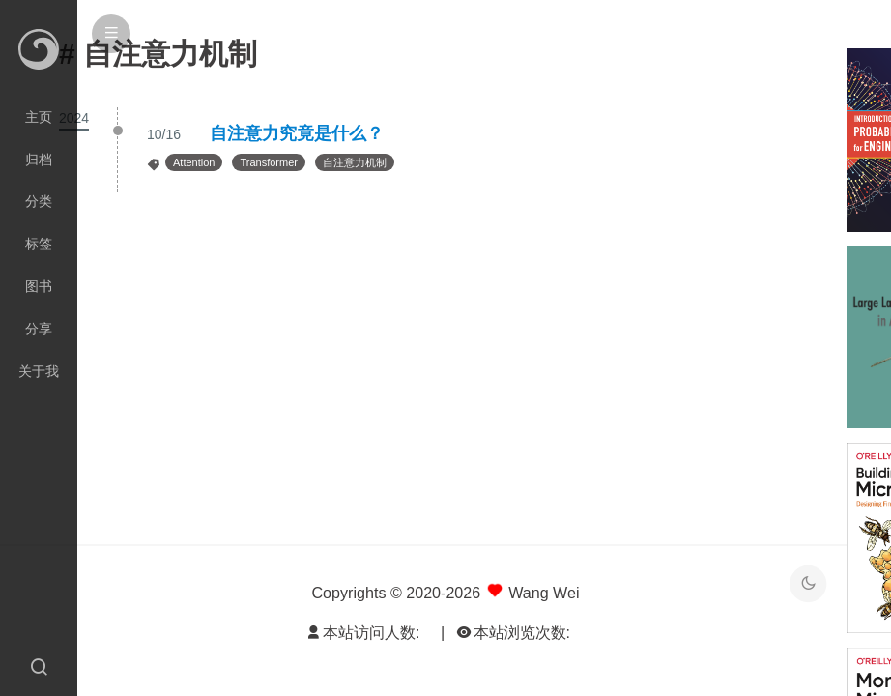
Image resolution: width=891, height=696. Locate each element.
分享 (38, 328)
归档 (38, 159)
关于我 (38, 371)
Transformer (269, 162)
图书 (38, 286)
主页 (38, 117)
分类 (38, 201)
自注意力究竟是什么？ (297, 133)
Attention (194, 162)
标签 (38, 243)
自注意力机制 (355, 162)
